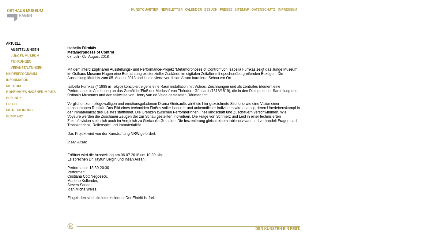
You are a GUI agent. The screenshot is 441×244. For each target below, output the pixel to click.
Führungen (21, 61)
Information (17, 80)
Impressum (287, 9)
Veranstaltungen (27, 67)
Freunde (14, 98)
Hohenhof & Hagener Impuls (31, 92)
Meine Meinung (19, 110)
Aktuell (13, 43)
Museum (13, 86)
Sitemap (242, 9)
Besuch (210, 9)
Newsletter (171, 9)
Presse (226, 9)
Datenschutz (263, 9)
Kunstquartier (144, 9)
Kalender (193, 9)
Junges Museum (25, 56)
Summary (14, 116)
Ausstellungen (25, 49)
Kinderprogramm (21, 74)
